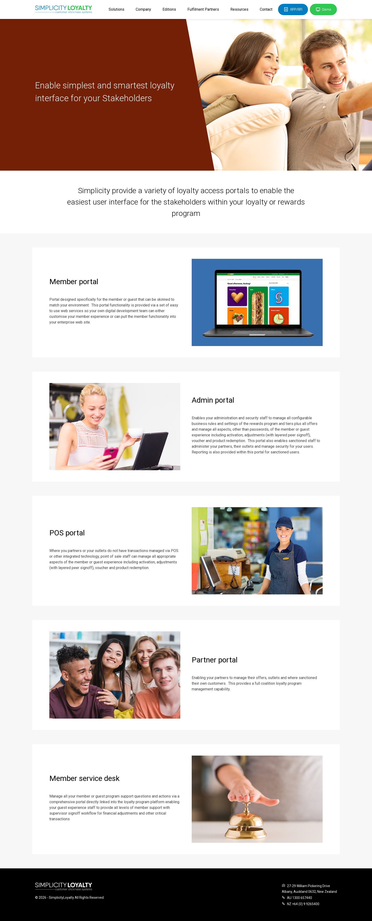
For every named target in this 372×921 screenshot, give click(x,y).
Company (143, 9)
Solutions (116, 9)
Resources (239, 9)
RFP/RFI (293, 9)
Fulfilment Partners (203, 9)
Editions (169, 9)
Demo (323, 9)
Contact (266, 9)
